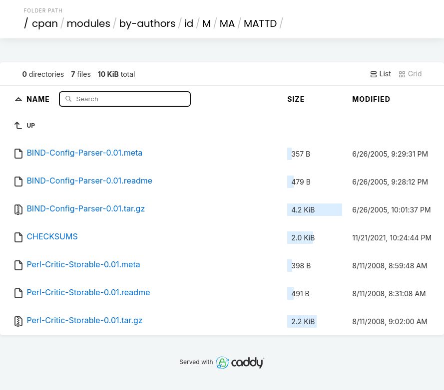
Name (39, 98)
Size (296, 99)
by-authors (147, 23)
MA (227, 23)
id (188, 23)
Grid (410, 73)
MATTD (260, 23)
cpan (45, 23)
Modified (371, 99)
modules (88, 23)
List (380, 73)
